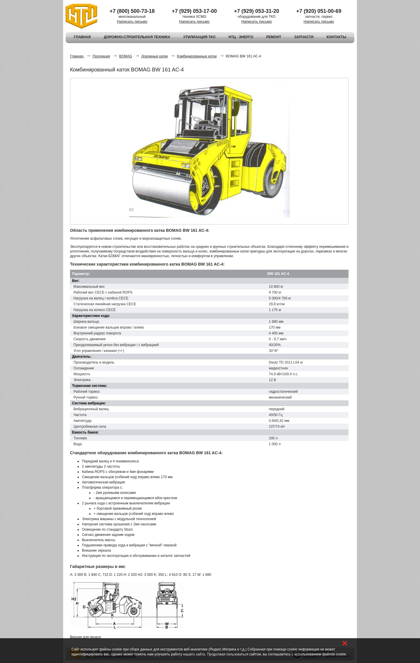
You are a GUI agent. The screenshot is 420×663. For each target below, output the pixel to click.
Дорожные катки (154, 56)
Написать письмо (132, 21)
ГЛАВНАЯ (82, 37)
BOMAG (125, 56)
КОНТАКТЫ (336, 37)
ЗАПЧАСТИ (304, 37)
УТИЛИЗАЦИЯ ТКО (199, 37)
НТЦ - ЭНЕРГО (240, 37)
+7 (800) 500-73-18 (132, 11)
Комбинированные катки (197, 56)
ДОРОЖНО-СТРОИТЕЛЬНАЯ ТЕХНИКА (137, 37)
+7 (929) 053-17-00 (194, 11)
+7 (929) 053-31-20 (256, 11)
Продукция (101, 56)
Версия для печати (85, 637)
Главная (77, 56)
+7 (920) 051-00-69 (319, 11)
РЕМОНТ (273, 37)
